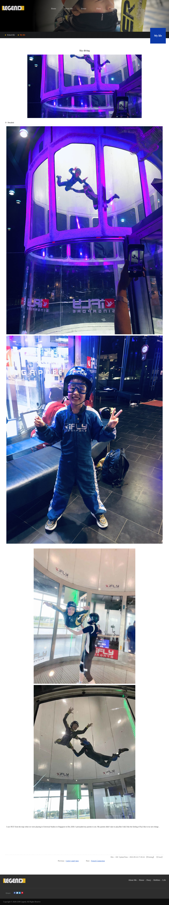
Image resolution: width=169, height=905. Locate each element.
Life (164, 880)
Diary (149, 880)
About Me (132, 880)
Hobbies (156, 880)
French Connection (98, 861)
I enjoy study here (72, 861)
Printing (150, 857)
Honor (141, 880)
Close (159, 857)
